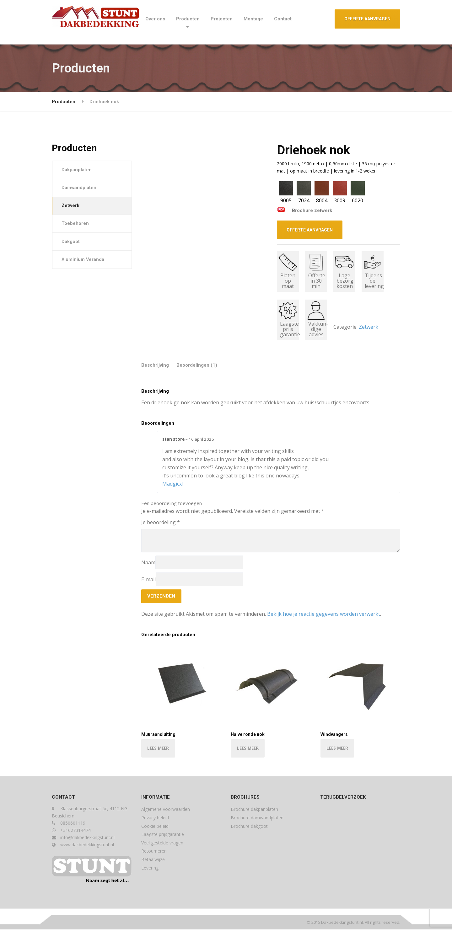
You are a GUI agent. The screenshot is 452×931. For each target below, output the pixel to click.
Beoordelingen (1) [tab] (196, 365)
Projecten (222, 19)
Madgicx (172, 483)
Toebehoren (75, 226)
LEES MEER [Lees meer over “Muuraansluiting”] (159, 749)
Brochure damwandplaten (257, 819)
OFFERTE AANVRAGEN (367, 18)
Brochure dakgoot (249, 828)
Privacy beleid (155, 819)
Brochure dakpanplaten (254, 811)
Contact (283, 19)
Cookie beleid (155, 828)
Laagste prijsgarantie (162, 836)
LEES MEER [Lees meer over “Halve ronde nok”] (248, 749)
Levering (150, 869)
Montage (253, 19)
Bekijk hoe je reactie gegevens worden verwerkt (323, 614)
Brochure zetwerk (304, 210)
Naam (148, 562)
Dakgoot (71, 244)
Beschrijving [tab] (155, 365)
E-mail (148, 579)
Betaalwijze (153, 861)
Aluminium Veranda (84, 263)
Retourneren (154, 852)
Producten (188, 19)
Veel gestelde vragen (162, 844)
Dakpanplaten (77, 170)
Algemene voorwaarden (165, 811)
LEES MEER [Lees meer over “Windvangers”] (338, 749)
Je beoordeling (160, 522)
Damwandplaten (79, 189)
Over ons (155, 19)
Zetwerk (368, 326)
